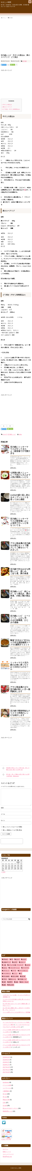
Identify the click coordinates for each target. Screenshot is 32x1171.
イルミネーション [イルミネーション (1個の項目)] (15, 968)
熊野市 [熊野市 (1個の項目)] (10, 982)
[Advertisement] (16, 36)
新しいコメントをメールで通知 (12, 827)
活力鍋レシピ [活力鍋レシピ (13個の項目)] (22, 979)
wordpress (6, 1082)
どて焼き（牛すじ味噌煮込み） (11, 109)
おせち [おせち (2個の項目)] (24, 959)
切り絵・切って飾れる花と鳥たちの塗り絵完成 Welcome (15, 775)
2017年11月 (6, 1069)
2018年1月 (6, 1064)
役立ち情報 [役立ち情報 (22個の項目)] (15, 976)
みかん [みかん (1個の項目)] (5, 968)
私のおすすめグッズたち (10, 1108)
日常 (4, 1102)
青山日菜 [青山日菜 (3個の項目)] (11, 985)
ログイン (5, 1149)
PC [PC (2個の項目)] (12, 959)
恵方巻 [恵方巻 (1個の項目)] (23, 976)
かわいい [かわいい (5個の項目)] (22, 962)
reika (20, 434)
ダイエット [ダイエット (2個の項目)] (6, 970)
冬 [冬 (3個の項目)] (21, 973)
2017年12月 (6, 1067)
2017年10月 (6, 1072)
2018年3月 (6, 1059)
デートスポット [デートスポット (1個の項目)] (23, 970)
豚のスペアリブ (7, 107)
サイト (3, 820)
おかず (5, 434)
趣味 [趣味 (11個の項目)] (4, 985)
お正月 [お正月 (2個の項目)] (15, 962)
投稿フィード (7, 1151)
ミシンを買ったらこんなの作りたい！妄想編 (16, 1012)
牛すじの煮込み (7, 104)
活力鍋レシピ (11, 434)
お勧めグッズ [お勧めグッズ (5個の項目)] (7, 962)
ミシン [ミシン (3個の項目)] (15, 973)
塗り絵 (5, 1097)
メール (3, 814)
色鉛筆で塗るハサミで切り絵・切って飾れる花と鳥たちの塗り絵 (15, 768)
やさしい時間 (6, 2)
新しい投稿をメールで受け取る (12, 830)
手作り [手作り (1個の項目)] (5, 979)
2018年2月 (6, 1062)
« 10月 (3, 872)
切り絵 (5, 1094)
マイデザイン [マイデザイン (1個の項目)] (7, 973)
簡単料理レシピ (7, 1111)
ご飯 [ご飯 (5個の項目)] (4, 965)
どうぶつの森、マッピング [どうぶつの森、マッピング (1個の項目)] (16, 965)
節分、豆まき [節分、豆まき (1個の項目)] (24, 982)
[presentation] (12, 841)
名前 (2, 807)
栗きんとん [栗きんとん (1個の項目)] (13, 979)
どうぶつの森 (7, 1085)
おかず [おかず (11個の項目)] (18, 959)
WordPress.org (7, 1156)
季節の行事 (6, 1099)
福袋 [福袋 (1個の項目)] (17, 982)
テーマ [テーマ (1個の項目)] (14, 970)
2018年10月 (6, 1057)
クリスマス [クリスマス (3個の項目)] (26, 968)
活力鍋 (24, 61)
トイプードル (7, 1088)
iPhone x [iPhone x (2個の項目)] (5, 959)
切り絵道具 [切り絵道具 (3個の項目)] (6, 976)
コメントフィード (8, 1154)
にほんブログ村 (6, 1133)
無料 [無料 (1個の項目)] (4, 982)
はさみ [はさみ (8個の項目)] (28, 965)
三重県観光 (6, 1091)
